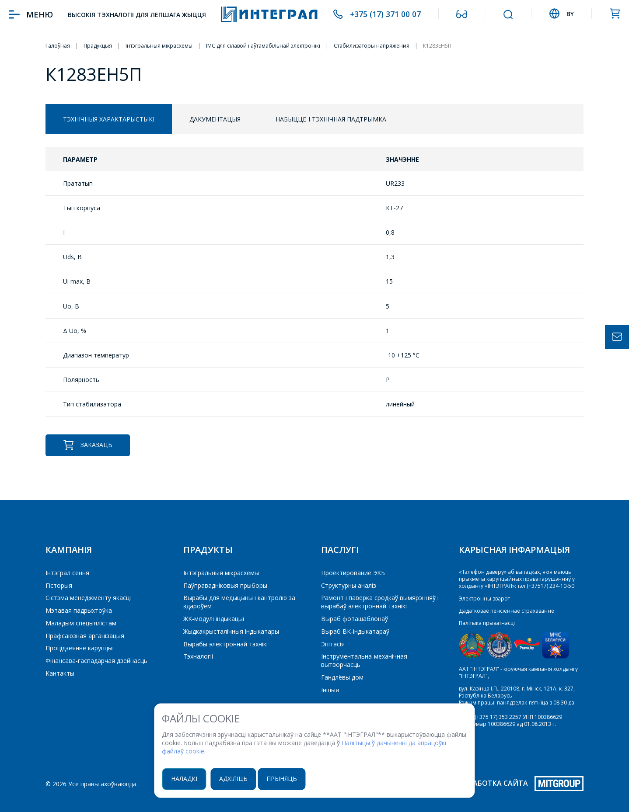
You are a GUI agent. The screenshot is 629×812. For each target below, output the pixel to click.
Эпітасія (333, 644)
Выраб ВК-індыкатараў (355, 631)
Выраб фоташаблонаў (354, 618)
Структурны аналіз (348, 585)
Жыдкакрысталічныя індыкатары (231, 631)
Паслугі (340, 549)
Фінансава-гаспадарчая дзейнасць (96, 660)
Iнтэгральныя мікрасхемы (221, 573)
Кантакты (59, 673)
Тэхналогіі (198, 656)
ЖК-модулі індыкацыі (213, 618)
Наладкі (187, 778)
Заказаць (87, 445)
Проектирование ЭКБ (353, 573)
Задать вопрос (617, 337)
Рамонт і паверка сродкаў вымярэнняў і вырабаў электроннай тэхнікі (380, 601)
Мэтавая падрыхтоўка (78, 610)
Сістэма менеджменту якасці (88, 597)
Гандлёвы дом (342, 677)
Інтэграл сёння (67, 573)
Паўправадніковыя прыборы (225, 585)
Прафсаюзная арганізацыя (84, 636)
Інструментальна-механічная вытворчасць (364, 660)
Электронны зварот (484, 598)
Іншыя (330, 690)
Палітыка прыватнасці (487, 623)
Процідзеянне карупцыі (79, 648)
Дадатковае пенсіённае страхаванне (506, 610)
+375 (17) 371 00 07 (385, 14)
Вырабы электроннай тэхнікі (225, 644)
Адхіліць (237, 778)
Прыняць (285, 778)
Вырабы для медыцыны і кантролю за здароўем (239, 601)
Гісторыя (58, 585)
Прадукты (208, 549)
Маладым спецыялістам (80, 623)
